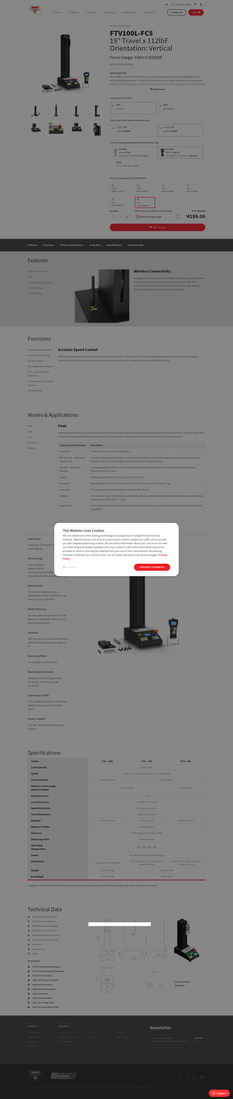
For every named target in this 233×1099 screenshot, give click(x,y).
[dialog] (116, 549)
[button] (69, 567)
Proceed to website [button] (152, 567)
